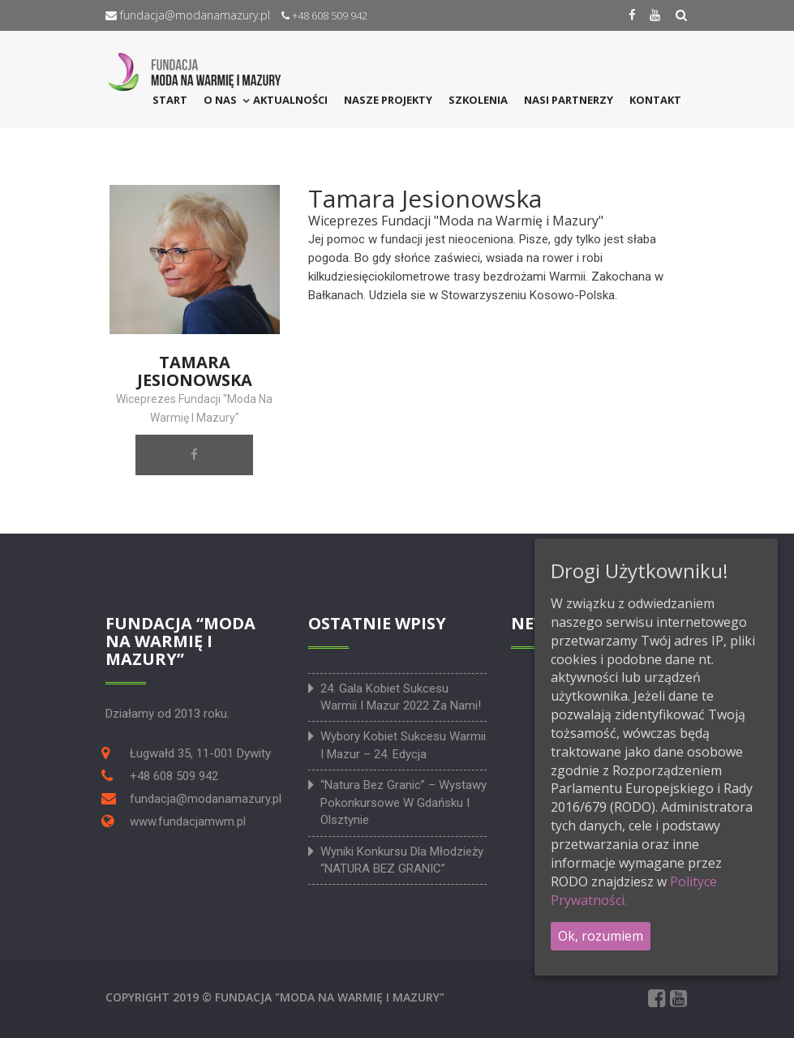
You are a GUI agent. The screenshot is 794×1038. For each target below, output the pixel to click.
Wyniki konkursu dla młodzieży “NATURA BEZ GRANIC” (401, 860)
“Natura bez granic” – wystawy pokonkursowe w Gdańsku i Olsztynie (403, 802)
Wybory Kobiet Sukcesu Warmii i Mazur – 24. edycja (403, 745)
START (169, 99)
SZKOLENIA (478, 99)
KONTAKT (655, 99)
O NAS (220, 99)
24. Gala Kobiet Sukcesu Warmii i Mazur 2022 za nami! (400, 697)
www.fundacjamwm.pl (188, 821)
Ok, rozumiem (600, 936)
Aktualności (290, 99)
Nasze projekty (388, 99)
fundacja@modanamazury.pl (187, 15)
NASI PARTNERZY (568, 99)
